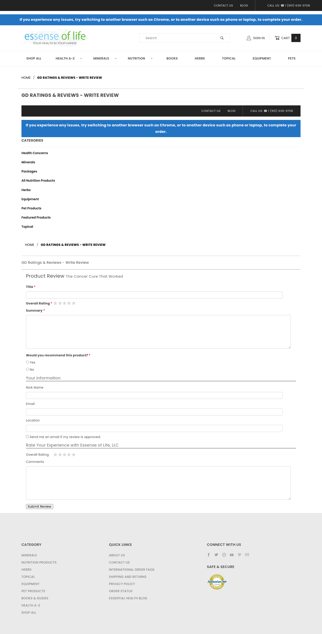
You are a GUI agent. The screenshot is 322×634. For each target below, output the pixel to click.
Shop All (33, 58)
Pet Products (31, 208)
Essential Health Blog (128, 598)
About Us (117, 555)
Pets (292, 58)
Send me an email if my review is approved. (63, 437)
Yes (30, 362)
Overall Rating (38, 303)
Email (30, 404)
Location (33, 420)
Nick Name (34, 387)
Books (172, 58)
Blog (244, 5)
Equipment (262, 58)
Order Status (121, 591)
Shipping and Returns (127, 576)
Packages (29, 171)
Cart (288, 38)
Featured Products (36, 217)
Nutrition (140, 58)
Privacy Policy (122, 584)
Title (29, 287)
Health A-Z (69, 58)
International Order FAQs (132, 569)
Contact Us (223, 5)
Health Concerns (34, 153)
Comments (35, 462)
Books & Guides (34, 598)
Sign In (256, 38)
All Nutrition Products (38, 180)
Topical (229, 58)
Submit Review (39, 506)
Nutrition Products (39, 562)
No (30, 369)
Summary (34, 310)
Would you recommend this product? (57, 355)
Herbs (200, 58)
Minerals (105, 58)
